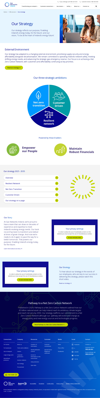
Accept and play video (74, 237)
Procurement (20, 367)
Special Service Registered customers (48, 351)
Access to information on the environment (35, 356)
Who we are (12, 12)
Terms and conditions (22, 348)
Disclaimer (41, 383)
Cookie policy (50, 383)
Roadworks (61, 351)
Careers (19, 351)
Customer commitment (47, 345)
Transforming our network (29, 6)
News (59, 344)
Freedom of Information (34, 345)
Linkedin (75, 352)
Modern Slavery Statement (73, 383)
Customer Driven (32, 194)
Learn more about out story (13, 249)
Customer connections (47, 6)
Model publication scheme (35, 350)
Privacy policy (59, 383)
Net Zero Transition (32, 189)
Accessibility (33, 383)
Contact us (87, 6)
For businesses (7, 348)
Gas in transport (8, 351)
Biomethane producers (7, 359)
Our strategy (20, 363)
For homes (6, 344)
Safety (69, 6)
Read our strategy (13, 68)
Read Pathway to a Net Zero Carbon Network (50, 324)
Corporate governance (20, 355)
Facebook (75, 345)
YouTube (75, 356)
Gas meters (60, 6)
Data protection (35, 362)
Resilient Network (32, 183)
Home (5, 12)
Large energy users (8, 355)
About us (77, 6)
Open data (33, 365)
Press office (61, 348)
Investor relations (21, 360)
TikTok (75, 359)
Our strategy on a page (32, 200)
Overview (32, 177)
